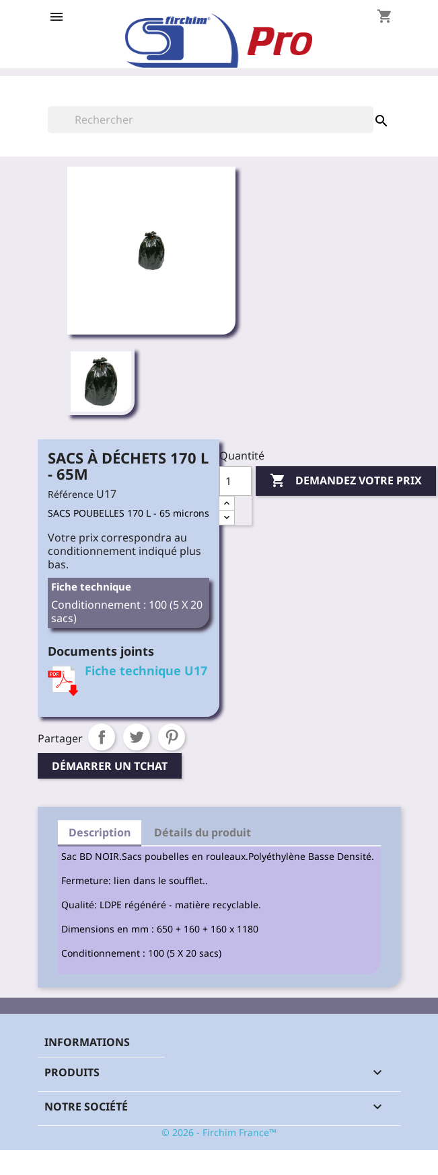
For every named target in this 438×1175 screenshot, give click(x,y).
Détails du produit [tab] (202, 832)
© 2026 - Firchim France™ (219, 1132)
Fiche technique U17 (146, 670)
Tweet (136, 737)
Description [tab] (100, 832)
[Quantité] (235, 481)
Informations (87, 1042)
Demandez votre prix (346, 481)
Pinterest (171, 737)
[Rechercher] (210, 119)
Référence (71, 494)
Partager (101, 737)
